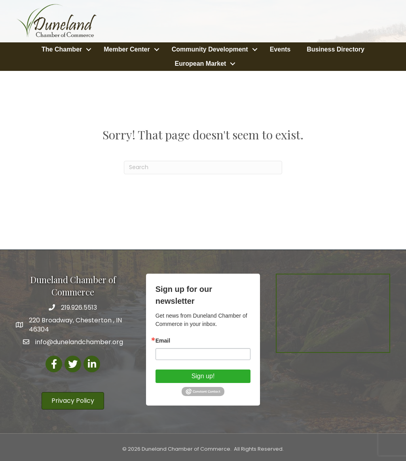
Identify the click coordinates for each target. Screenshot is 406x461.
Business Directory (335, 49)
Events (280, 49)
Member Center (127, 49)
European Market (200, 63)
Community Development (210, 49)
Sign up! (203, 376)
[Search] (203, 167)
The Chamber (62, 49)
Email (163, 340)
